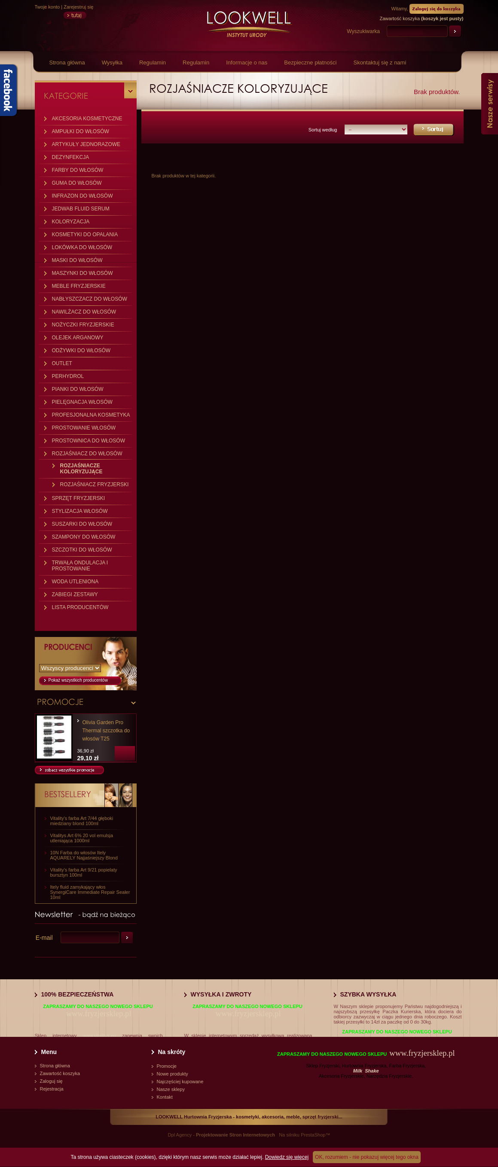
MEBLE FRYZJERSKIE (79, 286)
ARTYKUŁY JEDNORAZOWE (86, 144)
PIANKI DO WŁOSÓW (78, 389)
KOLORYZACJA (71, 222)
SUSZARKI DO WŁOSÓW (82, 524)
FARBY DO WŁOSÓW (78, 170)
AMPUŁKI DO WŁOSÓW (80, 131)
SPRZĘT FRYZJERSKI (78, 498)
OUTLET (62, 363)
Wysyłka (112, 62)
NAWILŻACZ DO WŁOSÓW (84, 312)
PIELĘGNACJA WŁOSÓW (82, 402)
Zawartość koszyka (60, 1073)
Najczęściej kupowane (180, 1081)
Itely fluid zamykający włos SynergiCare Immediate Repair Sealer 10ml (90, 892)
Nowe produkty (172, 1073)
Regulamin (152, 62)
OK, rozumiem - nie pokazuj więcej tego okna (367, 1157)
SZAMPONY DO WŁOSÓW (84, 537)
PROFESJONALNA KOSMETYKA (91, 415)
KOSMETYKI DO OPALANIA (85, 235)
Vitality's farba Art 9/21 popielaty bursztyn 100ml (83, 872)
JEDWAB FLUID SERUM (81, 209)
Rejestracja (52, 1088)
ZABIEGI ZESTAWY (75, 594)
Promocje (167, 1066)
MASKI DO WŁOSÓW (77, 260)
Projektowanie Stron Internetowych (235, 1134)
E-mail (44, 937)
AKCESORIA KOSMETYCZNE (87, 119)
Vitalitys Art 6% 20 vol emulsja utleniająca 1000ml (81, 838)
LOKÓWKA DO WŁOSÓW (82, 247)
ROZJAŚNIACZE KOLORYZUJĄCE (81, 469)
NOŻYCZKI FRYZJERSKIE (83, 325)
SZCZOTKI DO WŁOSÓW (82, 550)
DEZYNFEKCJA (70, 157)
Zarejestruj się (78, 6)
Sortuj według (323, 129)
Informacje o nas (246, 62)
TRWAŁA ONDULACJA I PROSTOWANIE (80, 566)
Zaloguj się (51, 1081)
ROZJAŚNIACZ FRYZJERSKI (94, 484)
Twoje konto (47, 6)
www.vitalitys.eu (99, 1035)
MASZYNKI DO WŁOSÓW (82, 273)
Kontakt (165, 1097)
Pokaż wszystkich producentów (78, 680)
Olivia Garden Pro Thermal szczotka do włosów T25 (106, 730)
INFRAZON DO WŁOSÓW (82, 196)
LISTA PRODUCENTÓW (80, 607)
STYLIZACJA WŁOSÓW (80, 511)
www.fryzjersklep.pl (98, 1013)
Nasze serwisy (489, 103)
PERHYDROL (68, 376)
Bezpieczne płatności (310, 62)
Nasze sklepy (171, 1089)
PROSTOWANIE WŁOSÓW (84, 428)
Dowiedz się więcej (287, 1157)
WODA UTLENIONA (75, 582)
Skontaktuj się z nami (379, 62)
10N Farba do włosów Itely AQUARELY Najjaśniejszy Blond (84, 855)
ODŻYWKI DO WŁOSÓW (81, 350)
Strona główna (67, 62)
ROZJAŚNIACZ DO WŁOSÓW (87, 454)
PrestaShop (313, 1134)
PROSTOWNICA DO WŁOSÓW (88, 441)
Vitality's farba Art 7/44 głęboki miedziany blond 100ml (81, 821)
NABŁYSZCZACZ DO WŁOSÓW (89, 299)
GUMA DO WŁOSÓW (77, 183)
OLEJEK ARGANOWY (78, 338)
